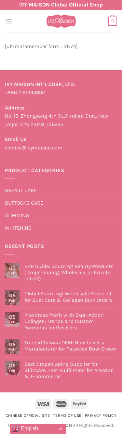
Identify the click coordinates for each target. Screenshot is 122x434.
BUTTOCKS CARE (24, 203)
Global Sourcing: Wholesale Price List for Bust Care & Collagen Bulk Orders (68, 296)
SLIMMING (17, 215)
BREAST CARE (21, 190)
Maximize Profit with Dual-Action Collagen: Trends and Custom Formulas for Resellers (64, 321)
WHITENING (18, 228)
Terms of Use (67, 415)
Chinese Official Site (28, 415)
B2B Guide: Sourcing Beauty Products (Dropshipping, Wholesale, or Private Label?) (68, 272)
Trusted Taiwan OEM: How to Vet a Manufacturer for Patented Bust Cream (70, 345)
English (25, 429)
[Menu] (9, 21)
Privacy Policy (101, 415)
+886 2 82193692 (25, 92)
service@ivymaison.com (33, 148)
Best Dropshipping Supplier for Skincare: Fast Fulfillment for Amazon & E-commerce (69, 370)
